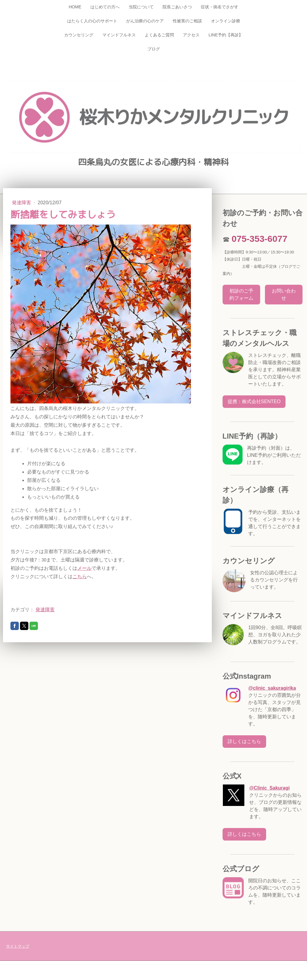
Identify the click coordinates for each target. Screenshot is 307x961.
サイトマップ (17, 946)
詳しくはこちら (244, 741)
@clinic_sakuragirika (272, 688)
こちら (79, 576)
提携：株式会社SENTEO (254, 401)
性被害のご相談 (187, 20)
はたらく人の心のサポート (92, 20)
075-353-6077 (259, 239)
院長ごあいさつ (177, 6)
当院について (141, 6)
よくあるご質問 (159, 35)
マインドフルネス (119, 35)
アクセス (191, 35)
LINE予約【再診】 (226, 35)
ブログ (153, 49)
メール (84, 568)
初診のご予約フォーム (241, 294)
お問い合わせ (284, 294)
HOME (75, 6)
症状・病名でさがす (219, 6)
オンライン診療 (225, 20)
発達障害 (22, 202)
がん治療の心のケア (145, 20)
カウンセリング (78, 35)
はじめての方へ (105, 6)
